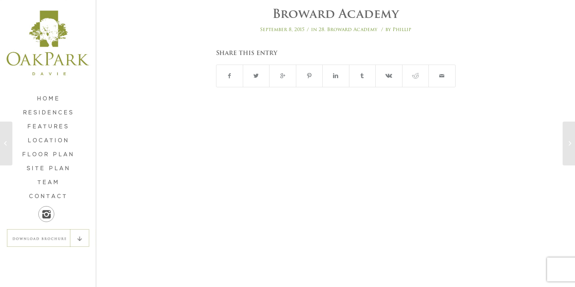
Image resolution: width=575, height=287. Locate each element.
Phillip (402, 29)
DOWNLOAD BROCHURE (48, 238)
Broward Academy (335, 13)
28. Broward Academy (348, 29)
